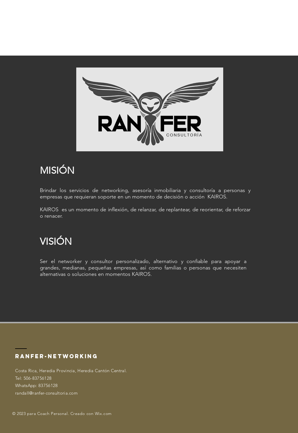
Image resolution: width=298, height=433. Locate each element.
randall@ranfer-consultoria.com (46, 393)
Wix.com (103, 413)
